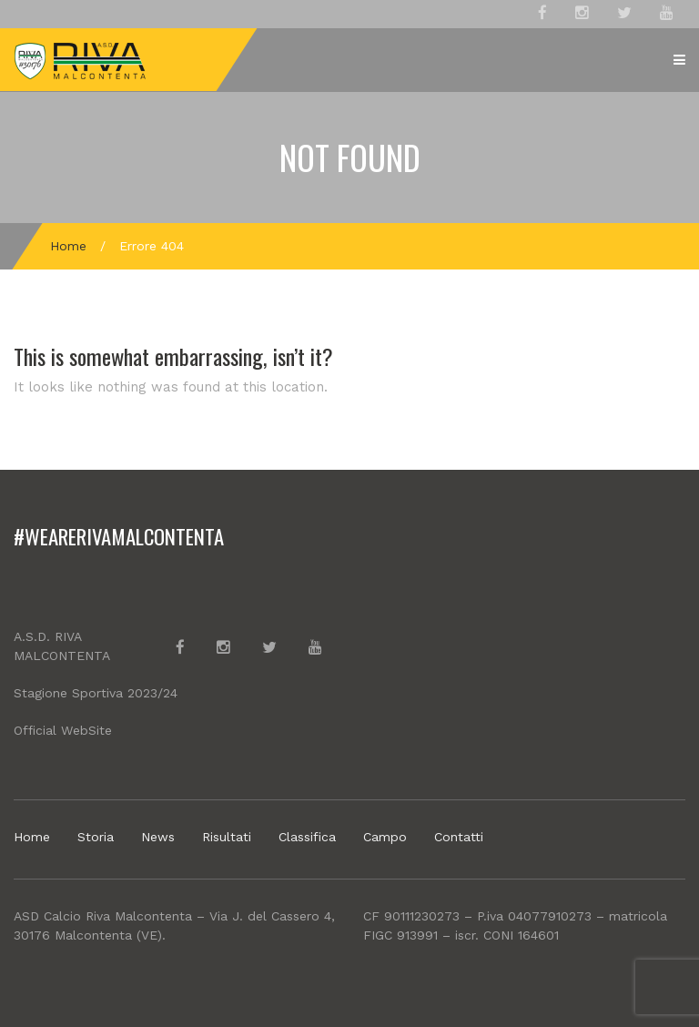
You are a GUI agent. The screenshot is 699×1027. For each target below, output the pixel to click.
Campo (385, 836)
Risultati (226, 836)
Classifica (307, 836)
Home (68, 246)
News (158, 836)
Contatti (458, 836)
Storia (95, 836)
